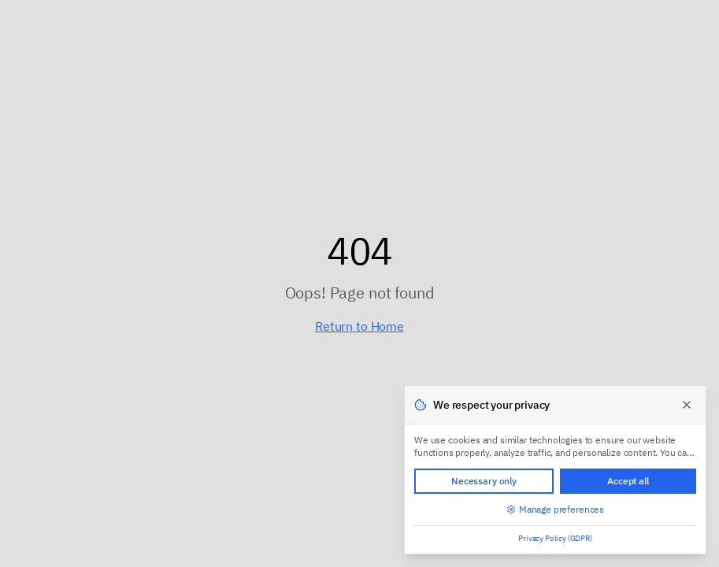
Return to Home (359, 326)
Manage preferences (555, 509)
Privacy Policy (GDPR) (555, 538)
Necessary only (484, 481)
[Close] (686, 404)
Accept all (627, 481)
